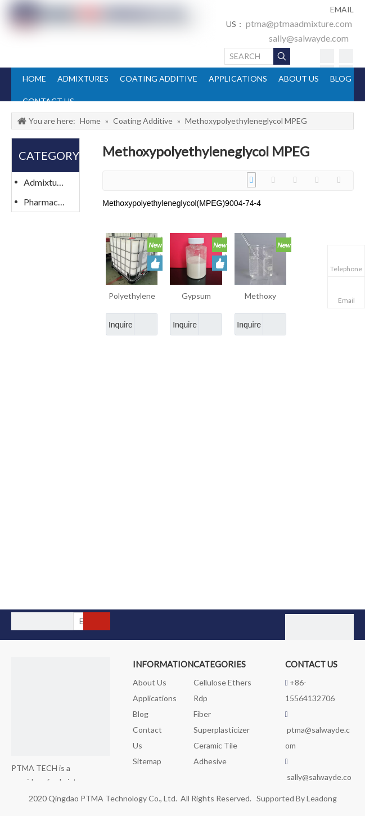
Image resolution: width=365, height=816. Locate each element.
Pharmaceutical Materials (50, 201)
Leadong (322, 798)
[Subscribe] (96, 621)
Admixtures (46, 182)
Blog (140, 714)
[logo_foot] (60, 706)
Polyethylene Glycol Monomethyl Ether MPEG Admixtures (132, 296)
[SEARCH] (249, 56)
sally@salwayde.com (309, 38)
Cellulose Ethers (222, 682)
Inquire (119, 324)
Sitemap (147, 761)
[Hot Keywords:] (281, 56)
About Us (149, 682)
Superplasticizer (221, 729)
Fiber (202, 714)
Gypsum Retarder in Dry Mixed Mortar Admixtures (196, 296)
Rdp (200, 698)
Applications (155, 698)
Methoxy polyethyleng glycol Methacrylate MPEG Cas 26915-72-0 (260, 296)
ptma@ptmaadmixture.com (299, 23)
